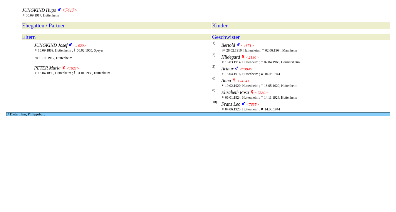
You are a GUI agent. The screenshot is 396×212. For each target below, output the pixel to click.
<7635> (252, 104)
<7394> (246, 69)
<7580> (261, 92)
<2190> (252, 57)
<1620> (79, 45)
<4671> (247, 45)
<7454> (243, 81)
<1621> (73, 68)
